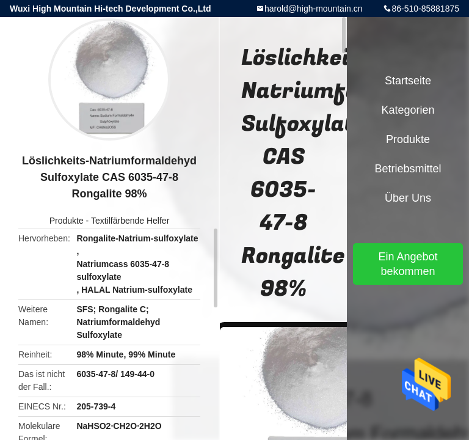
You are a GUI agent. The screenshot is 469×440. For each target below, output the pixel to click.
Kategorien (407, 110)
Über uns (408, 198)
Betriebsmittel (407, 169)
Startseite (408, 81)
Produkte (66, 221)
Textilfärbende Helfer (130, 221)
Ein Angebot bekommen (407, 264)
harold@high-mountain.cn (313, 8)
